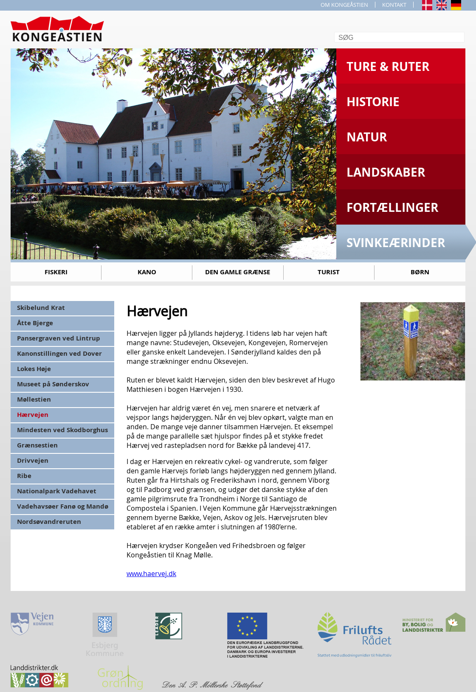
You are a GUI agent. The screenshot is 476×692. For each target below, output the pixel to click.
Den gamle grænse (237, 271)
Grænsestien (37, 445)
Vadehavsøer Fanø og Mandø (62, 506)
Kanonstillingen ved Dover (59, 353)
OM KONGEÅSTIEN (344, 5)
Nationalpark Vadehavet (56, 491)
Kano (147, 271)
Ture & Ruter (387, 66)
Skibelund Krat (41, 307)
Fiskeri (56, 271)
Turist (329, 271)
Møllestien (34, 399)
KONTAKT (394, 5)
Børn (420, 271)
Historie (373, 101)
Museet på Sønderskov (53, 384)
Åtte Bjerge (35, 322)
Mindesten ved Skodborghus (62, 429)
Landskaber (385, 172)
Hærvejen (32, 414)
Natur (366, 137)
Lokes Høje (34, 368)
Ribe (24, 475)
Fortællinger (392, 207)
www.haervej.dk (151, 573)
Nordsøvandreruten (49, 521)
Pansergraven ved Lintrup (58, 338)
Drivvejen (32, 460)
